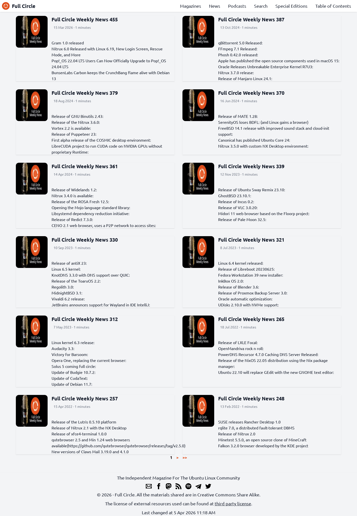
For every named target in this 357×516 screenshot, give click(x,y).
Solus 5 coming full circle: (74, 366)
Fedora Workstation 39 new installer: (250, 274)
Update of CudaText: (70, 378)
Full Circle (18, 6)
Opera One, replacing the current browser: (89, 360)
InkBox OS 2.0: (231, 280)
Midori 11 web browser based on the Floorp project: (263, 213)
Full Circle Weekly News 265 (251, 319)
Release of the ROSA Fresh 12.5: (80, 201)
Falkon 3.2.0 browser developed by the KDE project (263, 445)
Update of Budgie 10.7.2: (73, 372)
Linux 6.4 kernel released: (240, 262)
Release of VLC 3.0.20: (238, 207)
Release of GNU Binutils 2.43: (77, 116)
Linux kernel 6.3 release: (73, 342)
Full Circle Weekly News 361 (85, 166)
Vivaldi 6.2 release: (68, 298)
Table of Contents (333, 5)
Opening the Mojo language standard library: (91, 207)
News (214, 5)
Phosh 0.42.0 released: (238, 54)
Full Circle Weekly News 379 (85, 93)
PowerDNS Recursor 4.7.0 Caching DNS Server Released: (268, 354)
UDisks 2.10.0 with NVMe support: (248, 304)
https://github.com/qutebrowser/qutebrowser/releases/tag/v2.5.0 (126, 445)
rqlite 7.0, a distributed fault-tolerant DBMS (256, 427)
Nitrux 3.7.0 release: (236, 72)
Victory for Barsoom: (70, 354)
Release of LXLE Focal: (238, 342)
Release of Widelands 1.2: (74, 189)
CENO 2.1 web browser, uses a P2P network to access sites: (104, 225)
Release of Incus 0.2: (236, 201)
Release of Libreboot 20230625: (246, 268)
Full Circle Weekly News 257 (85, 398)
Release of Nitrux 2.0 (236, 433)
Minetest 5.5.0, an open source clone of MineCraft (262, 439)
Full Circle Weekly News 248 (251, 398)
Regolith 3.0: (63, 286)
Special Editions (291, 5)
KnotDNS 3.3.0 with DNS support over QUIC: (91, 274)
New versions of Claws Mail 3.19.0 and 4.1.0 (90, 451)
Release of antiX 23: (69, 262)
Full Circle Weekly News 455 (85, 19)
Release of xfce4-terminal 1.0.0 (79, 433)
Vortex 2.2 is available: (71, 128)
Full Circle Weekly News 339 (251, 166)
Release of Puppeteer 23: (74, 133)
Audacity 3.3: (63, 348)
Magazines (190, 5)
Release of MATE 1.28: (238, 116)
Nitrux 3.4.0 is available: (72, 195)
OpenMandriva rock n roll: (241, 348)
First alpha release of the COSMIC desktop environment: (101, 139)
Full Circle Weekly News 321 (251, 239)
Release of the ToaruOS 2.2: (76, 280)
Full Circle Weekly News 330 (85, 239)
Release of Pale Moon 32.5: (242, 219)
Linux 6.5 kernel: (66, 268)
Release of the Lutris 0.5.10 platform (84, 421)
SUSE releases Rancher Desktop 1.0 (249, 421)
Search (261, 5)
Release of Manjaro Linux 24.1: (245, 78)
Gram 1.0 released (68, 42)
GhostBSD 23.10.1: (234, 195)
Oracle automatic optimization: (245, 298)
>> (184, 457)
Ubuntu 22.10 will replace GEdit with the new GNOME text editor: (276, 372)
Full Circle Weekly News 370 (251, 93)
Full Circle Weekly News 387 (251, 19)
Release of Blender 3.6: (238, 286)
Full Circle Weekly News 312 (85, 319)
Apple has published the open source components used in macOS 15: (278, 60)
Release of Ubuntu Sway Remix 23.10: (251, 189)
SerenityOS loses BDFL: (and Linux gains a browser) (263, 122)
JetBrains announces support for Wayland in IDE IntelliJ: (101, 304)
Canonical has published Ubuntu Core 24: (254, 139)
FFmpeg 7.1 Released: (237, 48)
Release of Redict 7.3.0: (72, 219)
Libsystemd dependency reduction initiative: (90, 213)
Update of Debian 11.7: (72, 384)
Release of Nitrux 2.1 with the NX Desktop (89, 427)
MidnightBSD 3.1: (67, 292)
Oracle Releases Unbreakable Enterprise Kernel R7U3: (265, 66)
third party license (233, 503)
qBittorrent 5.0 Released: (240, 42)
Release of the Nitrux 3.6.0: (76, 122)
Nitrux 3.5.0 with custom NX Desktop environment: (263, 145)
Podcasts (237, 5)
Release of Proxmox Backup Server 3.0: (252, 292)
